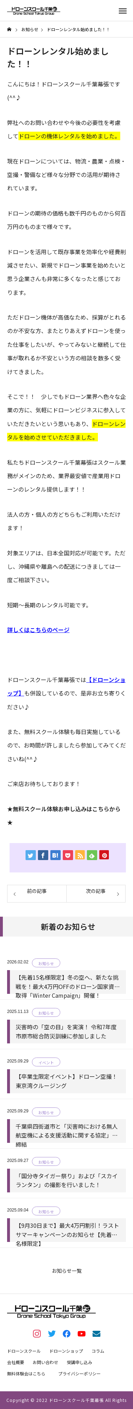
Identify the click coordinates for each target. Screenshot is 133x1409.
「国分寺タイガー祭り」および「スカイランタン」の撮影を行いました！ (67, 1180)
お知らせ (46, 963)
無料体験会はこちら (26, 1373)
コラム (98, 1351)
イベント (46, 1062)
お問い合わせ (45, 1362)
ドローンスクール (24, 1351)
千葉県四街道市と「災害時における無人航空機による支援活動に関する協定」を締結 (67, 1131)
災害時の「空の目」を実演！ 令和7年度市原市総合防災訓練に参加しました (66, 1031)
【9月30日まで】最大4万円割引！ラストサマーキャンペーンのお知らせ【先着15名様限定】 (67, 1230)
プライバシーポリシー (79, 1373)
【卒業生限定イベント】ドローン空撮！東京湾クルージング (66, 1081)
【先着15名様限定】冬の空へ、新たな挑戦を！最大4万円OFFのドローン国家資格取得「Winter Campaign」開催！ (68, 982)
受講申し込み (79, 1362)
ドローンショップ (66, 1351)
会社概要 (15, 1362)
